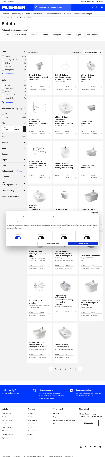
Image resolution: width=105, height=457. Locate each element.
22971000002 (44, 357)
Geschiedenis (32, 424)
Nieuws (29, 427)
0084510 (96, 265)
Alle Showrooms (7, 424)
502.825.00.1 (44, 178)
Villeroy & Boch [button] (11, 60)
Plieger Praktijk (32, 420)
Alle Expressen (7, 420)
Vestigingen (90, 1)
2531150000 (96, 178)
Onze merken (6, 427)
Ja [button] (6, 114)
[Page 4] (70, 369)
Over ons (83, 1)
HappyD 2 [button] (9, 98)
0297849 (96, 175)
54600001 (70, 357)
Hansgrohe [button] (9, 70)
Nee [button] (6, 117)
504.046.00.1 (70, 89)
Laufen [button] (8, 66)
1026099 (44, 312)
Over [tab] (83, 216)
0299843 (96, 131)
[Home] (2, 17)
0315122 (44, 87)
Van (5, 128)
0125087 (70, 175)
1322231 (44, 265)
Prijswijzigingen (7, 438)
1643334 (70, 87)
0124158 (70, 354)
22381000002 (44, 89)
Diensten (4, 417)
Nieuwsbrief (88, 423)
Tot (15, 128)
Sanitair (9, 18)
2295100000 (96, 315)
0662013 (70, 312)
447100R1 (44, 268)
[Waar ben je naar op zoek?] (55, 7)
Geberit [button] (8, 63)
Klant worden (6, 413)
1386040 (70, 265)
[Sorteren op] (93, 52)
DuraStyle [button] (9, 88)
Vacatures (30, 413)
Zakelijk (4, 1)
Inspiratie (56, 417)
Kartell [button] (7, 91)
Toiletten (19, 18)
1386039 (44, 175)
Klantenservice (99, 1)
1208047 (96, 312)
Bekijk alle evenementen (10, 431)
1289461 (44, 354)
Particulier (11, 1)
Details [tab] (52, 216)
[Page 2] (60, 369)
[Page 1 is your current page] (56, 369)
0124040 (96, 87)
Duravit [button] (8, 56)
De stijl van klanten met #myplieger (65, 420)
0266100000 (96, 134)
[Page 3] (65, 369)
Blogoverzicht (32, 431)
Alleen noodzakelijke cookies (52, 243)
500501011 (44, 315)
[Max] (17, 129)
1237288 (70, 131)
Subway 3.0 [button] (10, 95)
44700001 (70, 134)
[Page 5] (75, 369)
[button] (80, 369)
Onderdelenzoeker (8, 434)
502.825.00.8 (70, 268)
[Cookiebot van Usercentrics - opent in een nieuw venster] (89, 213)
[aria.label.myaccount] (92, 7)
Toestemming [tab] (22, 216)
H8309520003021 (96, 268)
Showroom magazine (60, 424)
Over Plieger (31, 417)
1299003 (44, 131)
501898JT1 (44, 134)
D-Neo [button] (7, 85)
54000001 (96, 89)
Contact (30, 434)
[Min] (7, 129)
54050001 (70, 178)
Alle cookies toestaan (83, 243)
